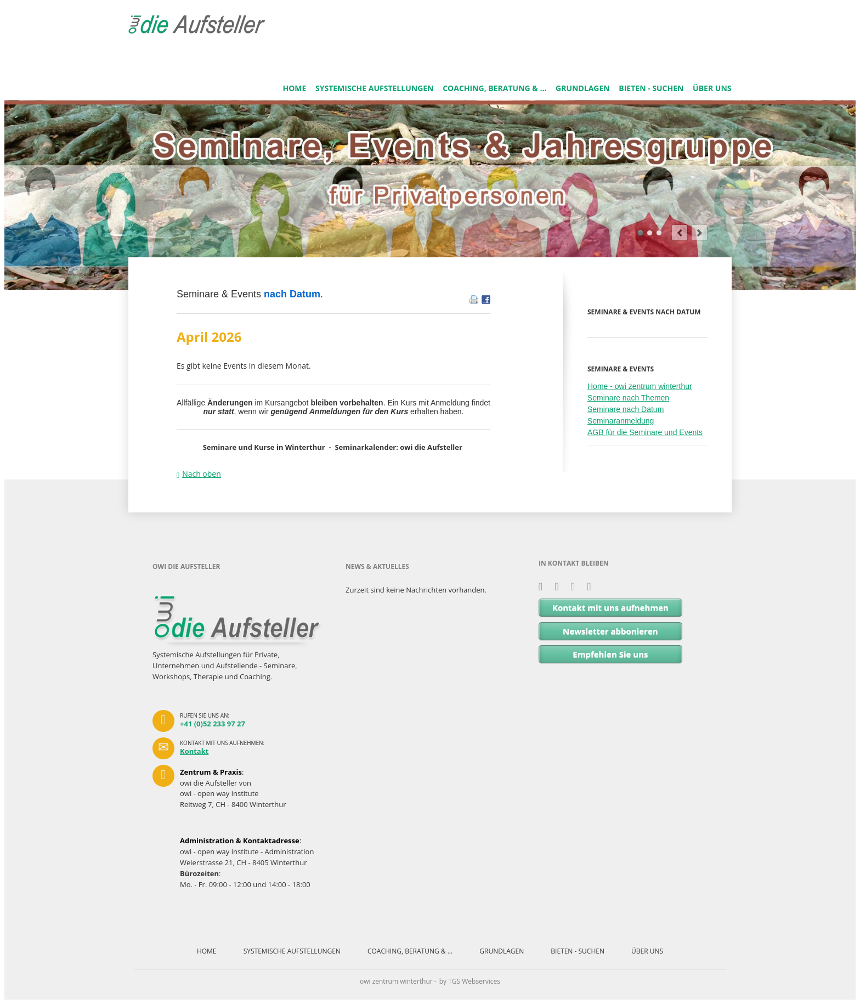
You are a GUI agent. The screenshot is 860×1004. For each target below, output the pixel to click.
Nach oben (201, 474)
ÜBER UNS (712, 88)
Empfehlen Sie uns (610, 653)
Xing (544, 587)
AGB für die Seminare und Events (645, 432)
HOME (294, 88)
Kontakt (194, 751)
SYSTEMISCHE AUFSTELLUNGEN (374, 88)
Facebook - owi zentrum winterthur (592, 587)
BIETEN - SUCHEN (651, 88)
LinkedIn (560, 587)
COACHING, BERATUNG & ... (494, 88)
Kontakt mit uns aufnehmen (610, 607)
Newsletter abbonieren (610, 630)
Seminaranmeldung (620, 420)
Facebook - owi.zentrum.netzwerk (576, 587)
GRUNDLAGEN (583, 88)
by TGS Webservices (469, 981)
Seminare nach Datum (625, 409)
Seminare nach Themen (628, 397)
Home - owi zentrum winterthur (639, 386)
